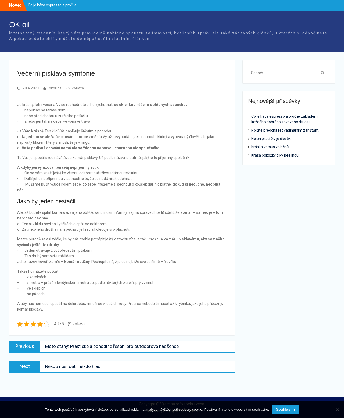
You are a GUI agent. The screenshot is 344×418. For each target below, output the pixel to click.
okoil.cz (55, 88)
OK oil (19, 24)
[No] (337, 409)
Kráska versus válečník (270, 147)
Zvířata (78, 88)
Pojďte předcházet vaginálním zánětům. (285, 130)
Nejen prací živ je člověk (271, 138)
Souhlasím (285, 409)
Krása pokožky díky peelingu (275, 155)
